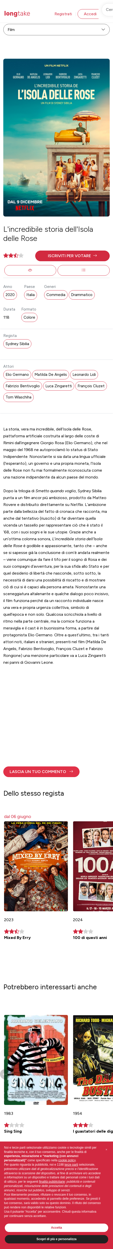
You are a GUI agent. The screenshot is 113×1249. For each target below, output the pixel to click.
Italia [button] (30, 294)
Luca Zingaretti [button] (58, 386)
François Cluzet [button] (91, 386)
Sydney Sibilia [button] (17, 344)
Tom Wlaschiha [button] (18, 397)
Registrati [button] (63, 13)
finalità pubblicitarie (52, 1181)
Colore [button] (29, 317)
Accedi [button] (90, 13)
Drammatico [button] (81, 294)
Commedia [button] (55, 294)
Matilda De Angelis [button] (50, 374)
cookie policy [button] (67, 1160)
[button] (72, 256)
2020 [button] (10, 294)
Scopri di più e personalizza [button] (56, 1239)
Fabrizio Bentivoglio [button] (23, 386)
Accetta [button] (56, 1227)
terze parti (71, 1164)
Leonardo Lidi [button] (84, 374)
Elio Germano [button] (17, 374)
